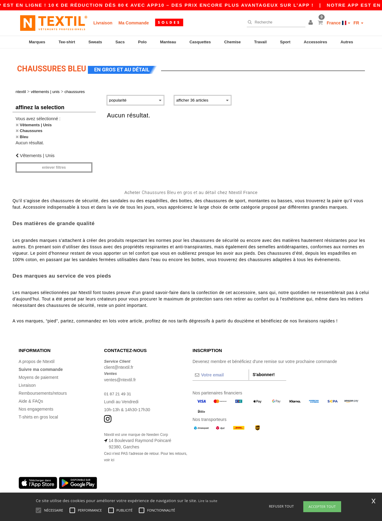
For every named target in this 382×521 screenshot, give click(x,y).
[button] (311, 22)
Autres (347, 42)
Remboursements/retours (43, 388)
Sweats (95, 42)
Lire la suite (208, 500)
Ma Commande (133, 22)
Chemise (232, 42)
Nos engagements (36, 404)
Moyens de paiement (38, 373)
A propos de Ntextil (37, 357)
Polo (142, 42)
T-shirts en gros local (38, 412)
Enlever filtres (54, 163)
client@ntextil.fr (118, 363)
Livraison (102, 22)
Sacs (119, 42)
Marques (37, 42)
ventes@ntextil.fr (120, 375)
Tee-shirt (67, 42)
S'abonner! (264, 370)
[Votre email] (221, 370)
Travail (260, 42)
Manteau (168, 42)
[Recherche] (274, 22)
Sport (285, 42)
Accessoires (315, 42)
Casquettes (200, 42)
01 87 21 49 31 (118, 389)
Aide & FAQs (31, 396)
